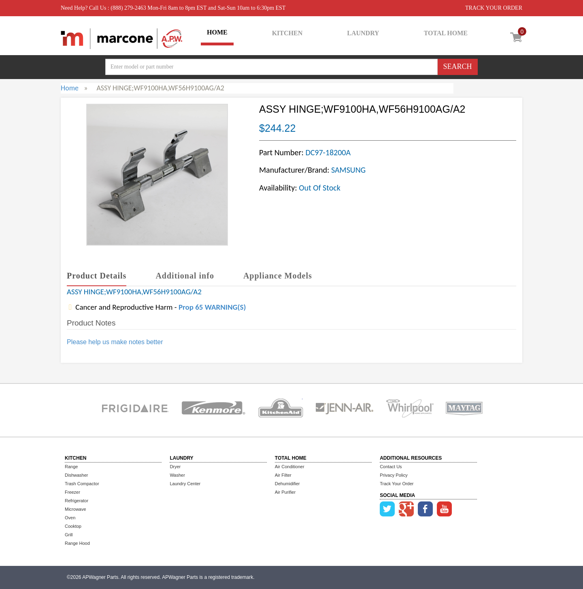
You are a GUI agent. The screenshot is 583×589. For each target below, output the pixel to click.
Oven (70, 517)
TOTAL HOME (446, 33)
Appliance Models (277, 275)
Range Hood (77, 543)
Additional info (184, 275)
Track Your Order (396, 483)
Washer (177, 475)
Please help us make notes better (115, 341)
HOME (217, 32)
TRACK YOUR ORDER (493, 8)
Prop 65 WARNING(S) (212, 307)
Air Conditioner (289, 466)
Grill (69, 534)
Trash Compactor (82, 483)
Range (71, 466)
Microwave (75, 509)
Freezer (72, 492)
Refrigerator (76, 500)
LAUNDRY (363, 33)
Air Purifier (285, 492)
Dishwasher (76, 475)
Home (70, 88)
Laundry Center (185, 483)
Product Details (96, 275)
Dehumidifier (287, 483)
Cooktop (73, 526)
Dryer (175, 466)
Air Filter (283, 475)
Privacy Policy (393, 475)
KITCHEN (287, 33)
